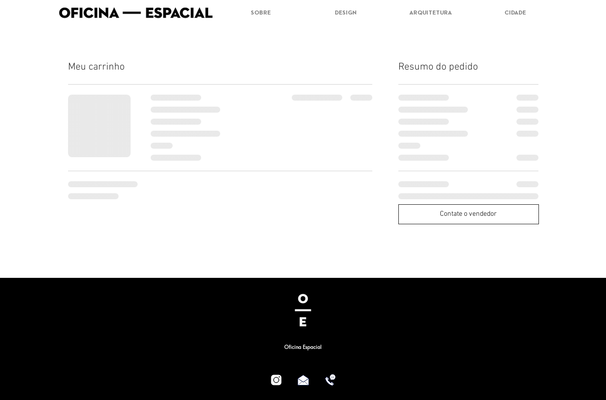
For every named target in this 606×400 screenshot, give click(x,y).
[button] (544, 11)
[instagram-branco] (276, 379)
